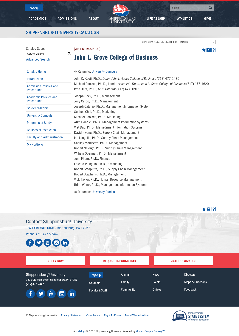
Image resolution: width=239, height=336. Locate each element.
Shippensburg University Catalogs (62, 32)
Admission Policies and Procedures (42, 88)
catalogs (81, 331)
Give (207, 18)
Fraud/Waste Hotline (136, 315)
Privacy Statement (71, 315)
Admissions (67, 18)
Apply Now (56, 260)
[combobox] (178, 42)
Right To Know (112, 315)
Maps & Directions (195, 282)
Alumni (125, 274)
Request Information (119, 260)
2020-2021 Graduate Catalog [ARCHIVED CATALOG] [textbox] (165, 42)
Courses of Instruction (41, 129)
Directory (189, 274)
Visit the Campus (183, 260)
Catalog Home (36, 71)
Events (156, 282)
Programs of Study (39, 122)
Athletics (185, 18)
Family (125, 282)
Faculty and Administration (45, 137)
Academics (37, 18)
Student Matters (38, 108)
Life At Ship (156, 18)
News (156, 274)
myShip (34, 8)
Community (128, 289)
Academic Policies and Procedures (42, 99)
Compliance (93, 315)
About (94, 18)
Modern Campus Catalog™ (150, 331)
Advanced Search (37, 59)
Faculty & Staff (98, 290)
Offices (157, 289)
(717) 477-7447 (47, 234)
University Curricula (39, 115)
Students (94, 283)
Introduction (35, 78)
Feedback (190, 289)
